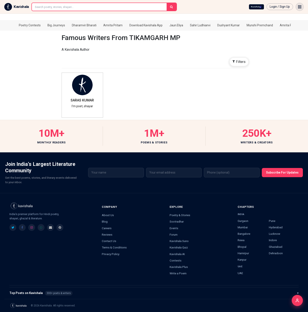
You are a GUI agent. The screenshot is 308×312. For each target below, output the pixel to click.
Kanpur (242, 259)
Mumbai (243, 227)
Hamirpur (243, 253)
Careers (106, 228)
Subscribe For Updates (282, 172)
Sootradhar (177, 221)
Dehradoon (276, 253)
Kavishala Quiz (179, 247)
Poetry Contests (30, 25)
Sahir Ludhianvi (200, 25)
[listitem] (12, 227)
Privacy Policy (110, 254)
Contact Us (109, 241)
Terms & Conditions (114, 247)
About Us (108, 215)
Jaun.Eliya (176, 25)
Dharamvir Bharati (84, 25)
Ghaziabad (275, 246)
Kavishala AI (177, 254)
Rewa (241, 240)
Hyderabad (276, 227)
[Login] (297, 300)
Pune (272, 221)
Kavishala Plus (179, 267)
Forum (174, 234)
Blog (105, 221)
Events (174, 228)
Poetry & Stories (180, 215)
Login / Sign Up (280, 6)
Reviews (107, 234)
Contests (175, 260)
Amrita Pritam (113, 25)
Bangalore (244, 233)
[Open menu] (300, 7)
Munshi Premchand (260, 25)
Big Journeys (56, 25)
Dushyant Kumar (228, 25)
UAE (240, 273)
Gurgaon (243, 221)
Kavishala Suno (179, 241)
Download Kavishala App (146, 25)
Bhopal (242, 246)
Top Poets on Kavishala (154, 293)
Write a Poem (178, 273)
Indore (273, 240)
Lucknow (274, 233)
